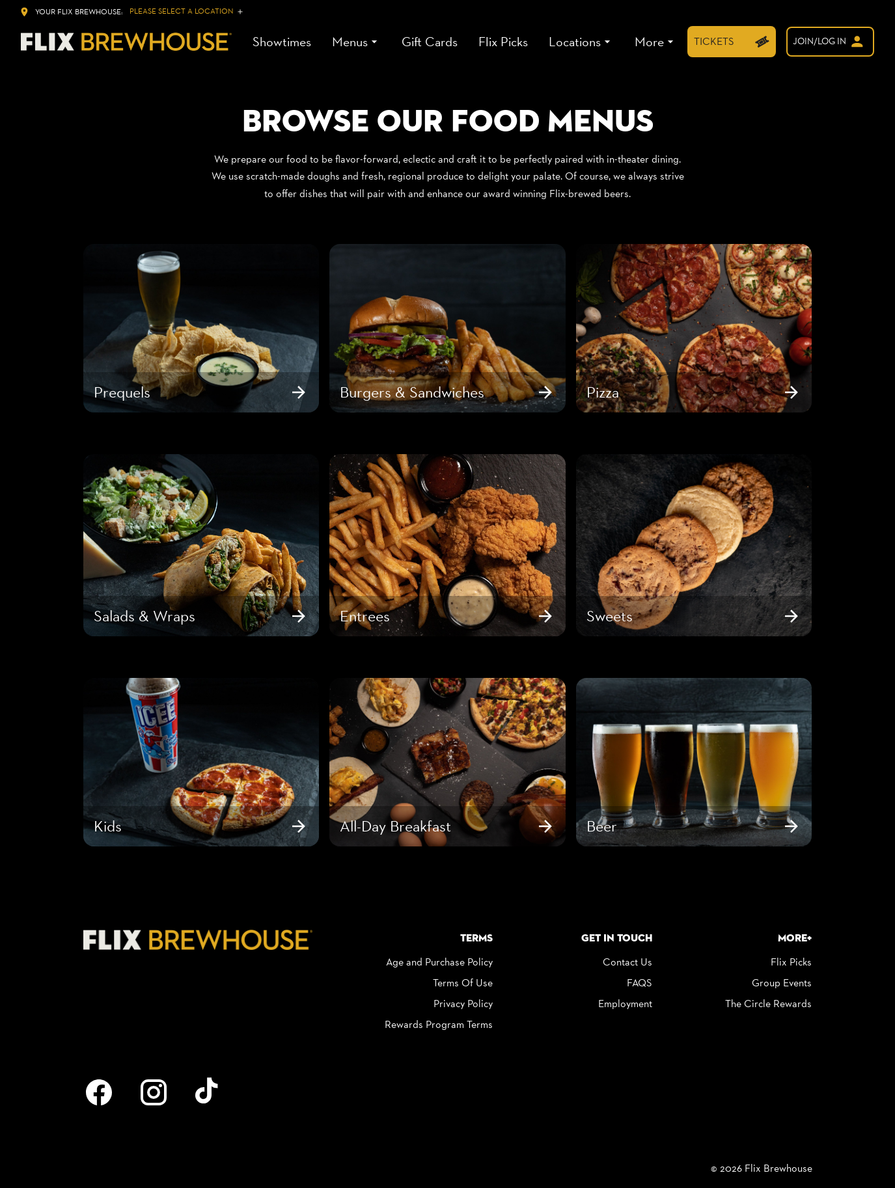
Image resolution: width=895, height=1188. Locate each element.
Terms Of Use (463, 983)
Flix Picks (791, 962)
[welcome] (830, 42)
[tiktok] (208, 1092)
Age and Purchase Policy (439, 962)
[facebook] (99, 1092)
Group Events (782, 983)
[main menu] (465, 42)
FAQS (639, 983)
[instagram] (153, 1092)
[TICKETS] (731, 41)
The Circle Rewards (768, 1003)
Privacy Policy (463, 1003)
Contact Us (627, 962)
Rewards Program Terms (439, 1024)
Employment (625, 1003)
